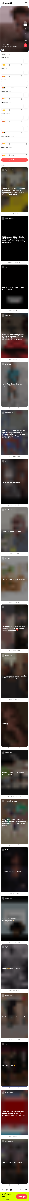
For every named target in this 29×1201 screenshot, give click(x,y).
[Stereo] (7, 3)
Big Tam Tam (5, 44)
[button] (21, 1196)
